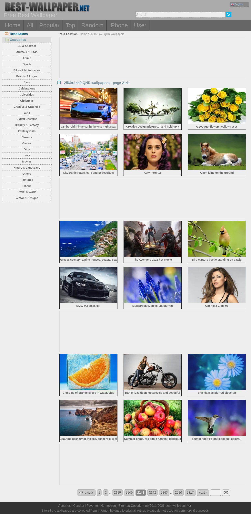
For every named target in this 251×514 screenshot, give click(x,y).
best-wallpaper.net (178, 505)
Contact (78, 505)
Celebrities (27, 94)
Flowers (27, 137)
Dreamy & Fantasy (27, 125)
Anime (27, 58)
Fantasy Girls (27, 131)
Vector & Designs (26, 198)
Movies (26, 161)
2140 (129, 492)
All (30, 25)
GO (226, 492)
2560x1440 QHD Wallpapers (107, 34)
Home (13, 25)
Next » (202, 492)
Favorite (92, 505)
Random (92, 25)
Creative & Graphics (27, 106)
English (237, 4)
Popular (49, 25)
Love (27, 155)
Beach (27, 64)
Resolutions (16, 34)
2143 (164, 492)
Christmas (27, 100)
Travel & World (26, 192)
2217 (190, 492)
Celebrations (27, 88)
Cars (27, 82)
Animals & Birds (26, 52)
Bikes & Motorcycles (27, 70)
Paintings (27, 179)
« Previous (86, 492)
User (140, 25)
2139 (117, 492)
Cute (27, 112)
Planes (26, 185)
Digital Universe (26, 119)
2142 (152, 492)
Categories (15, 39)
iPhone (119, 25)
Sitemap (124, 505)
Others (26, 173)
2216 (178, 492)
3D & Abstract (27, 45)
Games (27, 143)
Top (70, 25)
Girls (27, 149)
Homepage (108, 505)
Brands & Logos (26, 76)
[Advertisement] (153, 66)
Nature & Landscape (27, 167)
